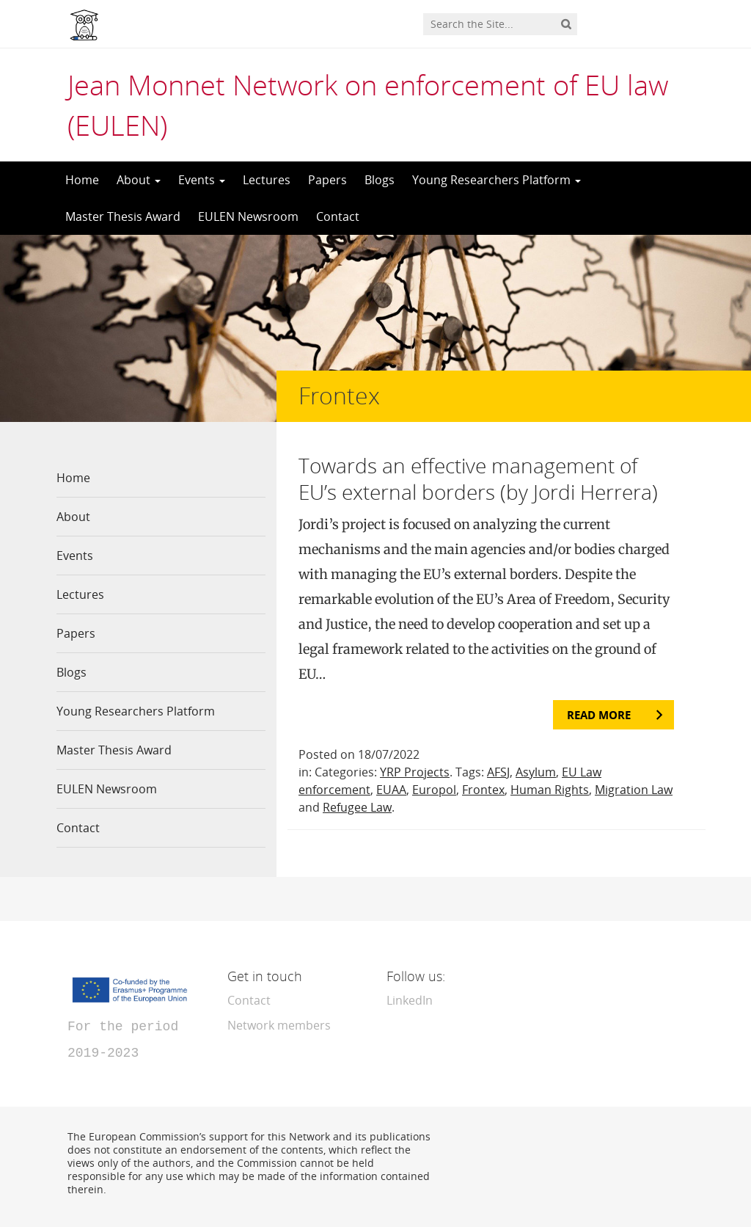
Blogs (379, 180)
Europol (434, 790)
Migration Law (634, 790)
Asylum (536, 772)
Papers (327, 180)
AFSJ (498, 772)
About (139, 180)
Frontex (483, 790)
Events (201, 180)
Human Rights (549, 790)
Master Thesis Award (122, 216)
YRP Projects (415, 772)
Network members (279, 1025)
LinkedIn (410, 1000)
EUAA (391, 790)
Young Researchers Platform (496, 180)
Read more (599, 714)
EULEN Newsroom (248, 216)
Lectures (266, 180)
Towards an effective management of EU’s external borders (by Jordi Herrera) (478, 478)
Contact (337, 216)
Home (82, 180)
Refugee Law (357, 807)
